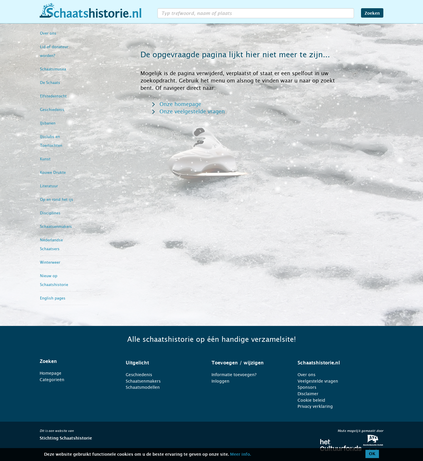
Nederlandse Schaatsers (51, 244)
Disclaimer (308, 393)
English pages (53, 298)
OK (372, 454)
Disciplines (50, 213)
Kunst (45, 159)
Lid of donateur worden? (54, 51)
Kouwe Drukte (53, 172)
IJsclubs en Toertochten (51, 141)
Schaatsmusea (53, 69)
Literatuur (49, 186)
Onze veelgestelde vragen (192, 112)
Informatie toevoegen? (234, 374)
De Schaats (50, 82)
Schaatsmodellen (143, 387)
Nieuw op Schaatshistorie (54, 280)
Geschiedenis (52, 109)
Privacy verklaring (315, 406)
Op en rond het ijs (56, 199)
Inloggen (220, 381)
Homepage (50, 373)
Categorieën (52, 379)
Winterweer (50, 262)
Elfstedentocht (53, 96)
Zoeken (372, 13)
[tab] (75, 361)
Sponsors (307, 387)
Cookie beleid (311, 400)
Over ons (48, 33)
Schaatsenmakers (56, 226)
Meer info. (240, 454)
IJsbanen (48, 123)
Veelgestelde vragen (318, 381)
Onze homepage (180, 104)
